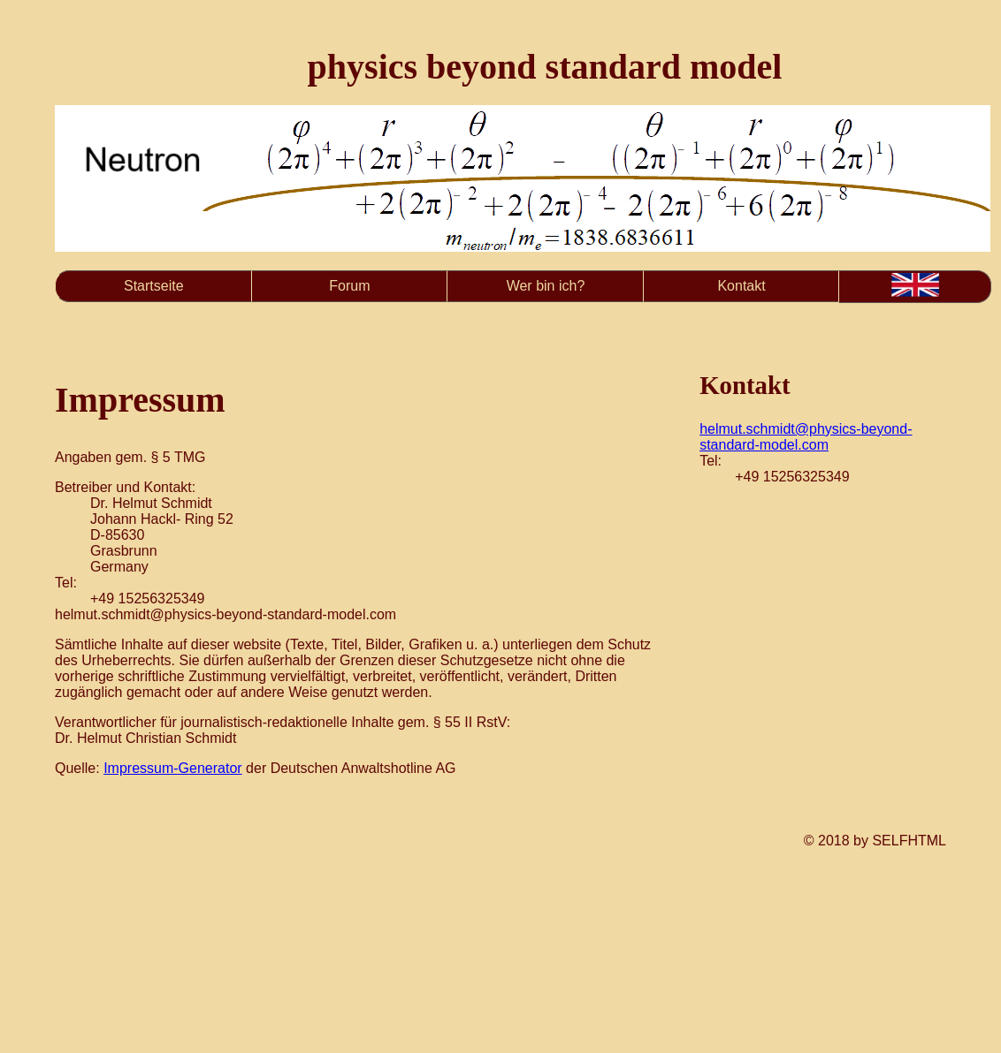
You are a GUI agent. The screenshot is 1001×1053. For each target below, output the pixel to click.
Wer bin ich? (546, 285)
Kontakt (741, 285)
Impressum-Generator (172, 768)
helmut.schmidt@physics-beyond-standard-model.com (805, 436)
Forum (349, 285)
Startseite (154, 285)
